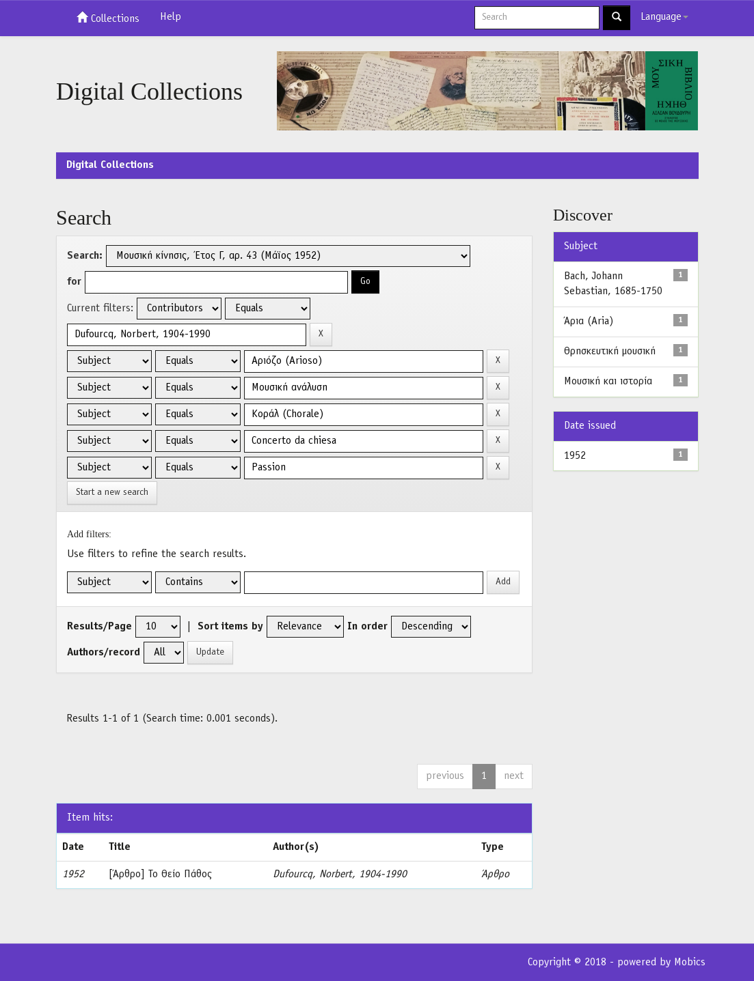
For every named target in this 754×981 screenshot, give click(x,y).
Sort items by (230, 626)
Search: (85, 256)
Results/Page (99, 626)
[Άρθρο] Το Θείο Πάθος (160, 874)
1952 (575, 456)
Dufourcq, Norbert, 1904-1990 (340, 874)
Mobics (689, 962)
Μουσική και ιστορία (608, 381)
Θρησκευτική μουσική (610, 351)
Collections (108, 18)
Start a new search (112, 492)
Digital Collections (110, 165)
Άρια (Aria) (588, 321)
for (74, 281)
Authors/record (103, 652)
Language (664, 17)
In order (367, 626)
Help (170, 17)
